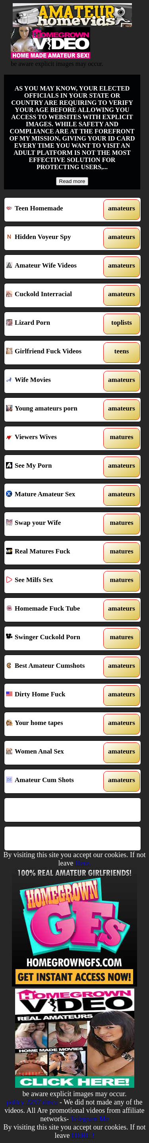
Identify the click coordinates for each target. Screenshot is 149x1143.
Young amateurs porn (55, 409)
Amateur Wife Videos (55, 266)
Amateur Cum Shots (55, 781)
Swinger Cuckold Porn (55, 638)
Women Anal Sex (55, 752)
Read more (72, 181)
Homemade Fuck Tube (55, 609)
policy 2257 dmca (32, 1102)
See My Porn (55, 467)
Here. (83, 863)
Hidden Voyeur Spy (55, 238)
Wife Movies (55, 381)
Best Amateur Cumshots (55, 667)
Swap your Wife (55, 524)
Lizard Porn (55, 324)
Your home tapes (55, 724)
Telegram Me (89, 1119)
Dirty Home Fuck (55, 695)
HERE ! (83, 1135)
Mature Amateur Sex (55, 495)
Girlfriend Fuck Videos (55, 352)
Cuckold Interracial (55, 295)
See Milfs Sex (55, 581)
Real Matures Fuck (55, 552)
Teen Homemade (55, 209)
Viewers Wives (55, 438)
